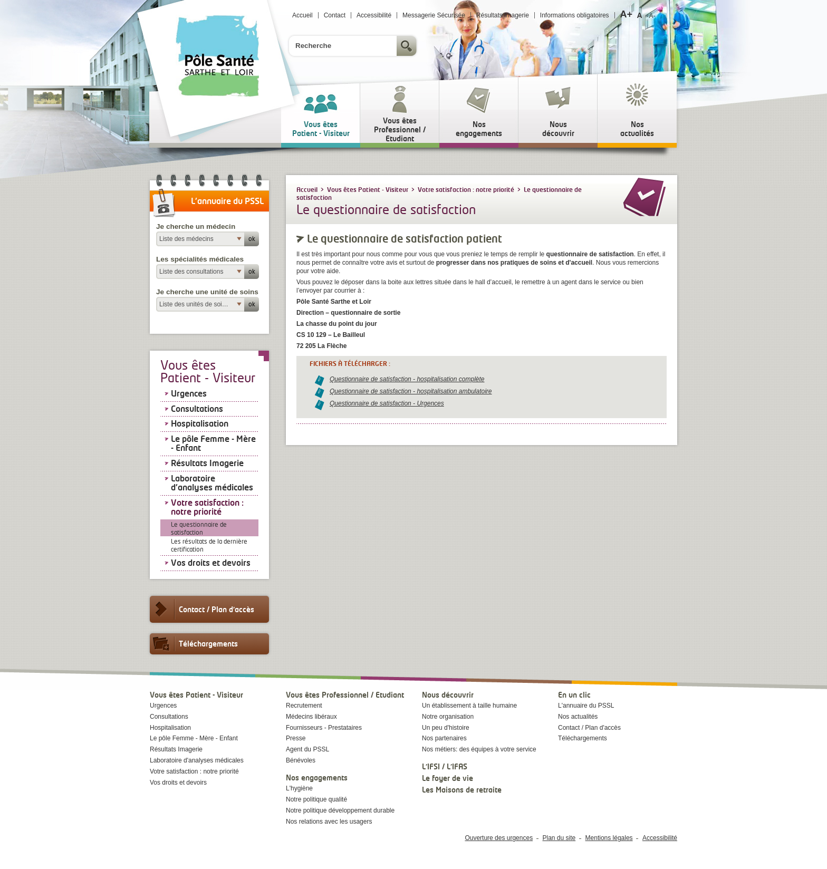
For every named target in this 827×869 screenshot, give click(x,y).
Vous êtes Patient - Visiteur (196, 694)
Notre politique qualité (316, 799)
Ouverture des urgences (499, 838)
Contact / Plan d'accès (202, 609)
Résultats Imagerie (502, 15)
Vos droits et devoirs (211, 562)
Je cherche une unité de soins (207, 292)
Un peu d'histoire (445, 727)
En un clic (574, 694)
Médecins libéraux (311, 716)
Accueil (302, 15)
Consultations (197, 408)
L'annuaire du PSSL (586, 705)
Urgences (189, 393)
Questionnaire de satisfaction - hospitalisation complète (407, 379)
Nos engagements (317, 777)
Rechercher (408, 46)
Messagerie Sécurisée (433, 15)
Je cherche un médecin (195, 226)
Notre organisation (448, 716)
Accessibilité (374, 15)
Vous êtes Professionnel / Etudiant (345, 694)
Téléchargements (194, 643)
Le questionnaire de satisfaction (199, 528)
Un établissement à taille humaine (469, 705)
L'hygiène (299, 788)
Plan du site (559, 838)
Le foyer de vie (447, 778)
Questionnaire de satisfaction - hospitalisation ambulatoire (411, 391)
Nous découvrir (448, 694)
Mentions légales (609, 838)
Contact (334, 15)
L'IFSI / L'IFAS (444, 766)
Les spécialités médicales (200, 259)
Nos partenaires (444, 738)
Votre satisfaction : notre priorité (207, 507)
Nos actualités (578, 716)
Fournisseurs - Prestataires (324, 727)
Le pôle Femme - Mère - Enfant (213, 443)
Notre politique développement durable (340, 810)
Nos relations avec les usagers (329, 821)
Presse (295, 738)
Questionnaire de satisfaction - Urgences (387, 403)
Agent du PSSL (307, 749)
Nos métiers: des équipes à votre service (479, 749)
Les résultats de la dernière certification (209, 545)
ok (251, 239)
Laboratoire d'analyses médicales (212, 483)
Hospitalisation (199, 423)
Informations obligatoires (574, 15)
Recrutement (304, 705)
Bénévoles (300, 760)
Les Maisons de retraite (462, 789)
